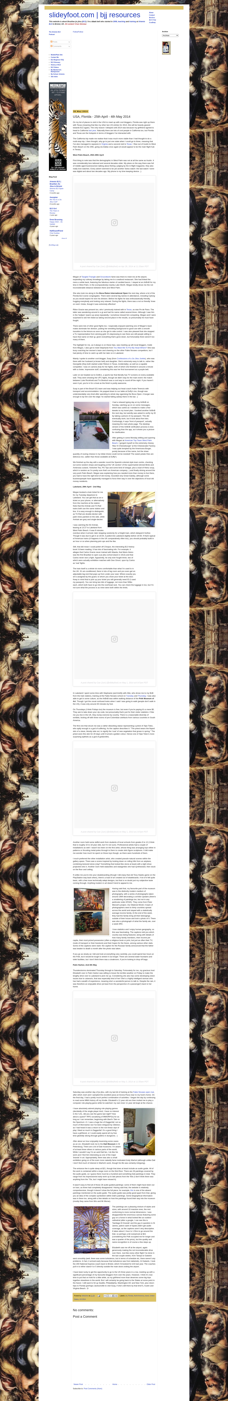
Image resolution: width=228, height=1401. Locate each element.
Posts (54, 42)
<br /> (146, 563)
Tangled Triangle (88, 277)
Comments (56, 46)
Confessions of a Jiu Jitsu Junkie (131, 358)
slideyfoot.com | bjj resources (94, 15)
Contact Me (55, 57)
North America (139, 1296)
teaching (121, 22)
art (126, 1296)
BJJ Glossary (55, 62)
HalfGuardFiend (56, 231)
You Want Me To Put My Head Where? (130, 348)
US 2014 (83, 1299)
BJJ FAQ (152, 20)
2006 (115, 22)
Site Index (54, 76)
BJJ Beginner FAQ (57, 60)
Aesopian (54, 197)
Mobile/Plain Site (57, 55)
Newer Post (78, 1384)
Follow (75, 32)
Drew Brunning (56, 220)
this (132, 1190)
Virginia (104, 144)
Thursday (142, 696)
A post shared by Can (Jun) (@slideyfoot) (99, 266)
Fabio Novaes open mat (143, 1092)
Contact (152, 15)
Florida (130, 1296)
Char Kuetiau (55, 233)
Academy (152, 22)
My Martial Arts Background (56, 70)
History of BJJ (56, 65)
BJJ (84, 22)
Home (151, 13)
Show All (64, 238)
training (132, 22)
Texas (129, 144)
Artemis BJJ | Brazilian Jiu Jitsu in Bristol (56, 184)
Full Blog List (53, 245)
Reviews (152, 18)
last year (92, 130)
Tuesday (130, 696)
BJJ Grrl (53, 209)
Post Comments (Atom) (93, 1389)
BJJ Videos (55, 67)
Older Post (151, 1384)
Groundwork (105, 277)
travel (147, 1296)
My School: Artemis (58, 74)
